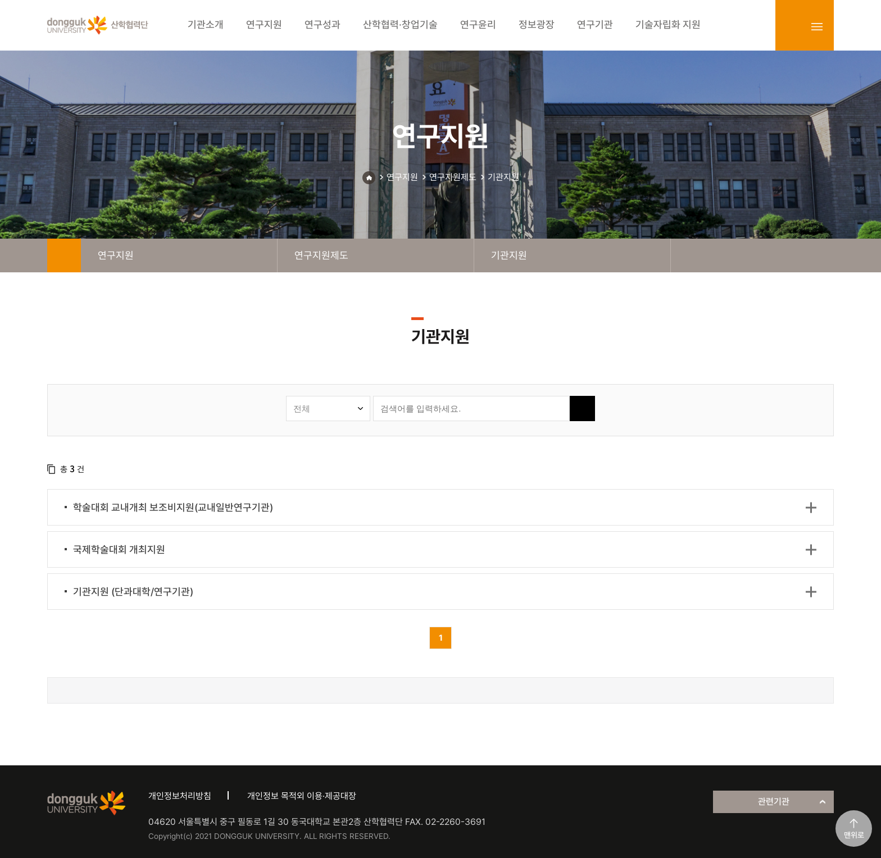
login (792, 26)
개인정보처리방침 (179, 796)
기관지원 (503, 177)
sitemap (817, 26)
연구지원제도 (452, 177)
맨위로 (854, 834)
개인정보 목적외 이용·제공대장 (301, 796)
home (64, 255)
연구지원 (402, 177)
